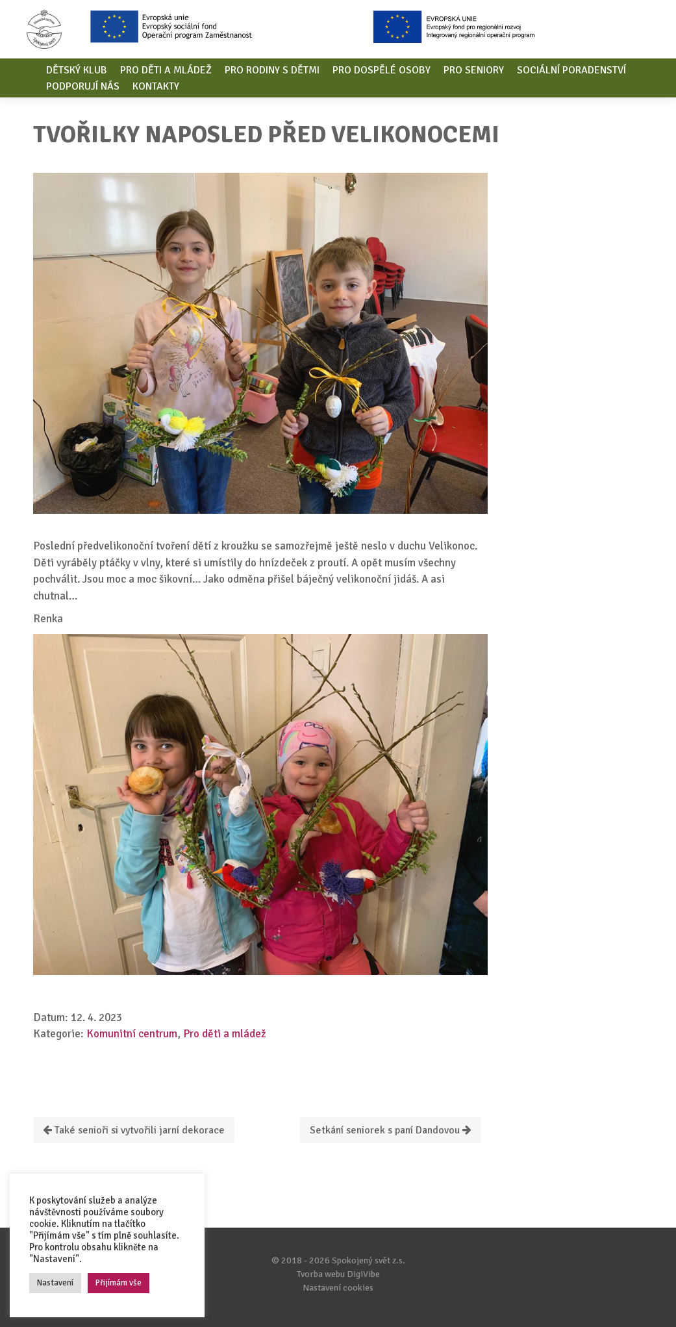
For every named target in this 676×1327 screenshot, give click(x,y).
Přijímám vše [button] (118, 1283)
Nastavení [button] (55, 1283)
